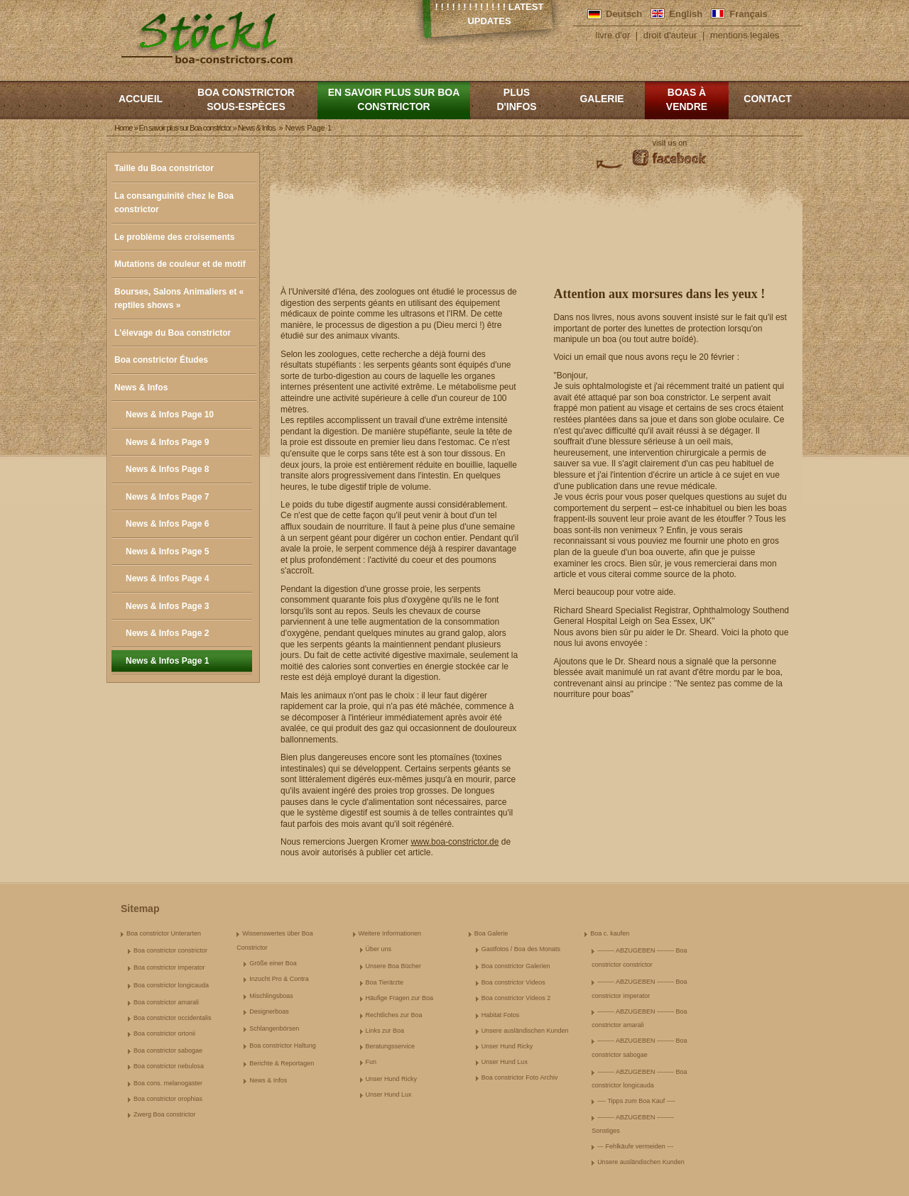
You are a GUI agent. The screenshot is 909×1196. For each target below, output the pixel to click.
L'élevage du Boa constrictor (172, 333)
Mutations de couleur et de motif (180, 264)
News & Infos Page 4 (167, 578)
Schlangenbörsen (274, 1028)
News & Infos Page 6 (167, 524)
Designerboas (269, 1011)
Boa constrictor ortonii (164, 1033)
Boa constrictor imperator (169, 967)
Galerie (601, 98)
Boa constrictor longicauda (171, 985)
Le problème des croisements (174, 237)
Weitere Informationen (390, 933)
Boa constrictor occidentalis (173, 1017)
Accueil (141, 98)
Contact (767, 98)
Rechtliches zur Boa (394, 1015)
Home (123, 128)
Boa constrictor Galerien (515, 966)
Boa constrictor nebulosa (169, 1066)
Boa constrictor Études (161, 360)
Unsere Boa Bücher (394, 966)
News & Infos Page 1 (167, 661)
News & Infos (141, 388)
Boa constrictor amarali (166, 1002)
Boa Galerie (491, 933)
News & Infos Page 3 (167, 606)
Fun (371, 1061)
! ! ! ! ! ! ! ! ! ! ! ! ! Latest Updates (489, 13)
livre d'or (613, 35)
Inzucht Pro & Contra (279, 978)
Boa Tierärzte (385, 982)
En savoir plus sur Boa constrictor (394, 99)
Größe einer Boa (273, 963)
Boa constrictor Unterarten (163, 933)
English (685, 14)
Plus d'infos (516, 99)
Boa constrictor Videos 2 (515, 998)
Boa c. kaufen (609, 933)
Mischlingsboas (271, 995)
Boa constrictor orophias (168, 1098)
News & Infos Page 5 (167, 551)
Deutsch (624, 14)
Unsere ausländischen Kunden (525, 1030)
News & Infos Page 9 (167, 442)
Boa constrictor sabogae (168, 1050)
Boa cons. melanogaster (168, 1083)
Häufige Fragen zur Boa (400, 998)
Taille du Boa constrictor (164, 168)
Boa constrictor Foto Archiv (519, 1077)
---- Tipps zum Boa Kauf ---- (636, 1100)
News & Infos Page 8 (167, 469)
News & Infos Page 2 (167, 633)
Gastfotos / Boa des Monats (520, 949)
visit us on (670, 142)
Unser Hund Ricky (392, 1078)
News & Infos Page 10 (170, 414)
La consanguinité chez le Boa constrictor (174, 203)
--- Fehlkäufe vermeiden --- (635, 1146)
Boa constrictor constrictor (170, 950)
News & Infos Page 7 (167, 497)
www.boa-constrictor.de (454, 842)
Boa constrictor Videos (513, 982)
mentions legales (745, 35)
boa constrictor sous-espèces (246, 99)
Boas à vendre (686, 99)
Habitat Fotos (500, 1015)
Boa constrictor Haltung (282, 1045)
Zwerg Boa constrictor (165, 1114)
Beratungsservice (390, 1046)
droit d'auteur (670, 35)
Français (748, 14)
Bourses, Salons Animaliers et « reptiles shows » (179, 299)
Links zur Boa (385, 1030)
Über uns (379, 949)
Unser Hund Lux (389, 1094)
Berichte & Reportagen (281, 1063)
